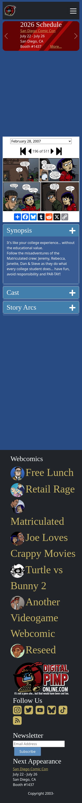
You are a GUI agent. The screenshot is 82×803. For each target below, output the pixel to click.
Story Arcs (41, 307)
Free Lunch (42, 472)
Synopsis (41, 230)
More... (56, 46)
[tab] (41, 230)
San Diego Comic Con (38, 30)
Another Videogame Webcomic (35, 617)
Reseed (33, 649)
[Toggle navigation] (73, 10)
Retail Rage (42, 489)
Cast (41, 292)
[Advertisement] (41, 94)
